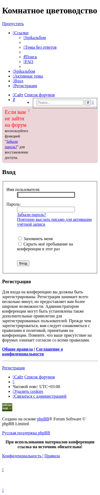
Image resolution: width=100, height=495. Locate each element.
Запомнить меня (35, 238)
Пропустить (13, 23)
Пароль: (13, 204)
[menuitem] (34, 37)
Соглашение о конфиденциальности (32, 351)
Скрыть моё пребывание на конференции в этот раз (45, 246)
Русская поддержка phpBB (26, 433)
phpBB (43, 419)
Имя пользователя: (23, 189)
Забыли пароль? (31, 214)
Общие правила (17, 349)
